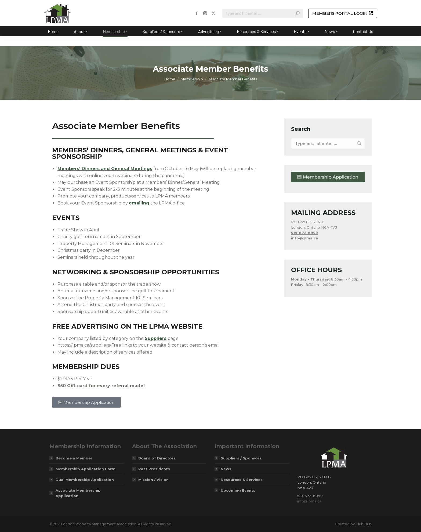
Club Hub (363, 524)
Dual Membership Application (85, 479)
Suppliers (155, 338)
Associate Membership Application (78, 493)
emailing (139, 203)
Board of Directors (157, 458)
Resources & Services (242, 479)
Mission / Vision (153, 479)
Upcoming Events (238, 490)
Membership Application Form (85, 469)
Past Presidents (154, 469)
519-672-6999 (304, 233)
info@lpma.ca (309, 501)
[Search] (262, 22)
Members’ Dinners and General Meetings (104, 168)
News (226, 469)
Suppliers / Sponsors (241, 458)
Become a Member (74, 458)
